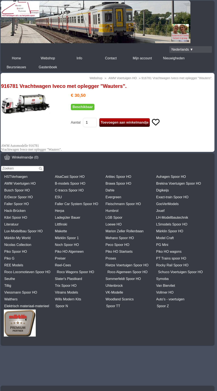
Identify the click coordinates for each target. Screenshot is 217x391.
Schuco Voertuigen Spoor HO (180, 272)
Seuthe (9, 279)
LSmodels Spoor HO (171, 224)
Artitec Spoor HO (118, 176)
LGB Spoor (114, 217)
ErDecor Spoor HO (18, 197)
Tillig (7, 285)
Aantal (75, 122)
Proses (111, 258)
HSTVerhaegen (15, 176)
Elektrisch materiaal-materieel (26, 306)
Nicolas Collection (17, 245)
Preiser (60, 258)
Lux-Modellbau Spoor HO (23, 231)
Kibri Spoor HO (15, 217)
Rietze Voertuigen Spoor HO (127, 265)
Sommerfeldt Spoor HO (123, 279)
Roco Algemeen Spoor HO (127, 272)
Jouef (160, 211)
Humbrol (112, 211)
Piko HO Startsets (119, 251)
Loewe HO (114, 224)
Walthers (11, 299)
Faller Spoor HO (16, 204)
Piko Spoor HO (15, 251)
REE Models (13, 265)
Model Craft (165, 238)
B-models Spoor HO (70, 183)
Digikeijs (162, 190)
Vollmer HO (165, 292)
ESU (58, 197)
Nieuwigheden (173, 58)
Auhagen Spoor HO (171, 176)
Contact (111, 58)
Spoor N (62, 306)
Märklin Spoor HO (169, 231)
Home (16, 58)
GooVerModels (167, 204)
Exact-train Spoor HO (172, 197)
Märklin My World (17, 238)
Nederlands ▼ (182, 49)
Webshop (48, 58)
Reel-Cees (63, 265)
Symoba (162, 279)
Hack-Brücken (15, 211)
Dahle (110, 190)
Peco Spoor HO (117, 245)
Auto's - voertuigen (170, 299)
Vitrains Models (66, 292)
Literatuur (11, 224)
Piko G (9, 258)
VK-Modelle (114, 292)
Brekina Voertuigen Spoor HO (178, 183)
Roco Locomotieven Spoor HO (27, 272)
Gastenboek (48, 67)
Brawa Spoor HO (118, 183)
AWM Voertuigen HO (20, 183)
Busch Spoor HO (17, 190)
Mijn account (142, 58)
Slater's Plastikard (68, 279)
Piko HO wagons (168, 251)
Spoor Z (163, 306)
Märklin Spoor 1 (67, 238)
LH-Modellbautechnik (172, 217)
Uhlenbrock (114, 285)
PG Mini (162, 245)
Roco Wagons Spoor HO (75, 272)
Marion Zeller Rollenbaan (125, 231)
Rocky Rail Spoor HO (172, 265)
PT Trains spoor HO (171, 258)
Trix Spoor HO (66, 285)
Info (79, 58)
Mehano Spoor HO (120, 238)
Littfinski (61, 224)
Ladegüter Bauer (67, 217)
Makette (61, 231)
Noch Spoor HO (67, 245)
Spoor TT (113, 306)
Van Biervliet (165, 285)
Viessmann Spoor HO (20, 292)
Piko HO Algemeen (69, 251)
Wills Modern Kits (68, 299)
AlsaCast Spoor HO (70, 176)
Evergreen (113, 197)
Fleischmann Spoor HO (123, 204)
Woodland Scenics (120, 299)
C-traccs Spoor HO (69, 190)
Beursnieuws (16, 67)
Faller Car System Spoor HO (76, 204)
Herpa (59, 211)
